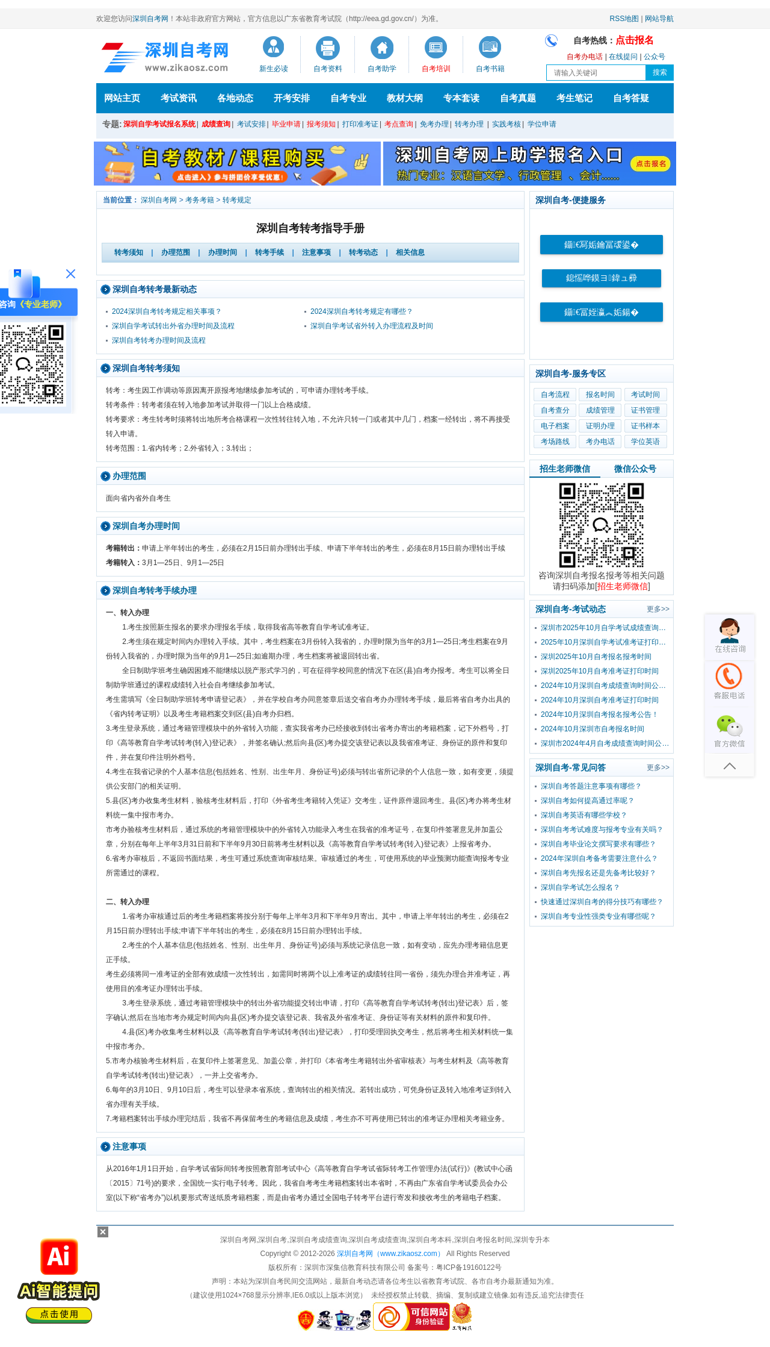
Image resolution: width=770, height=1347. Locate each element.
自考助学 (382, 68)
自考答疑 (631, 98)
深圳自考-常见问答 (570, 767)
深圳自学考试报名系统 (159, 124)
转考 (128, 252)
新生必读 (273, 68)
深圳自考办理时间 (146, 526)
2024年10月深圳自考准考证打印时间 (600, 700)
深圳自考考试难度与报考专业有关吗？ (602, 829)
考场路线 (555, 441)
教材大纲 (405, 98)
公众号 (654, 56)
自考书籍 (490, 68)
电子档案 (555, 426)
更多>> (658, 609)
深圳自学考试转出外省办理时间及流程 (173, 326)
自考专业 (348, 98)
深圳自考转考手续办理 (154, 590)
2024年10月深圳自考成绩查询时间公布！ (607, 685)
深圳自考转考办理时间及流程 (159, 340)
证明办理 (600, 426)
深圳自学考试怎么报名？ (580, 887)
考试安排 (251, 124)
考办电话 (600, 441)
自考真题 (518, 98)
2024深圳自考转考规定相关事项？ (167, 311)
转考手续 (269, 252)
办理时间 (222, 252)
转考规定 (237, 200)
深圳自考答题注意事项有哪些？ (591, 786)
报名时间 (600, 394)
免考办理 (434, 124)
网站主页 (122, 98)
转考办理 (469, 124)
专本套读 (461, 98)
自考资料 (327, 68)
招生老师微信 (565, 468)
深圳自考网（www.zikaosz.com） (391, 1253)
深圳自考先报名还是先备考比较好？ (598, 873)
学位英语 (645, 441)
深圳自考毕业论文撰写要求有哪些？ (598, 844)
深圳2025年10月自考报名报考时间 (596, 656)
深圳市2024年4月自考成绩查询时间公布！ (607, 743)
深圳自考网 (150, 18)
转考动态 (363, 252)
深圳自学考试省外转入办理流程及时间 (371, 326)
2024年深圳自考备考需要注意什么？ (599, 858)
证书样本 (645, 426)
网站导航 (659, 18)
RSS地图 (624, 18)
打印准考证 (360, 124)
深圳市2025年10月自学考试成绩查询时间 (607, 627)
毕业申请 (286, 124)
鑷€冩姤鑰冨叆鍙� (601, 244)
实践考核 (506, 124)
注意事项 (316, 252)
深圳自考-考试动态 (570, 609)
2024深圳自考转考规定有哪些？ (361, 311)
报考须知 (321, 124)
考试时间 (645, 394)
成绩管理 (600, 410)
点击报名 (634, 40)
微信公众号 (635, 468)
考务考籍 (199, 200)
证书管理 (645, 410)
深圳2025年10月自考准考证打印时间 (600, 671)
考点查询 (398, 124)
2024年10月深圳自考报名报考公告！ (600, 714)
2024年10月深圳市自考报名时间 (592, 729)
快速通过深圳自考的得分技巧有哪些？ (602, 902)
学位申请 (542, 124)
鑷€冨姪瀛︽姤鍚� (601, 312)
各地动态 (235, 98)
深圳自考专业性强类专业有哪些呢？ (598, 916)
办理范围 (175, 252)
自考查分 (555, 410)
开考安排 (292, 98)
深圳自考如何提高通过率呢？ (588, 800)
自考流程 (555, 394)
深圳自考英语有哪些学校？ (584, 815)
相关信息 (410, 252)
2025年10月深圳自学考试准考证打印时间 (607, 642)
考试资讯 (179, 98)
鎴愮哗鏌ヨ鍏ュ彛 (601, 278)
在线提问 (623, 56)
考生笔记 (574, 98)
